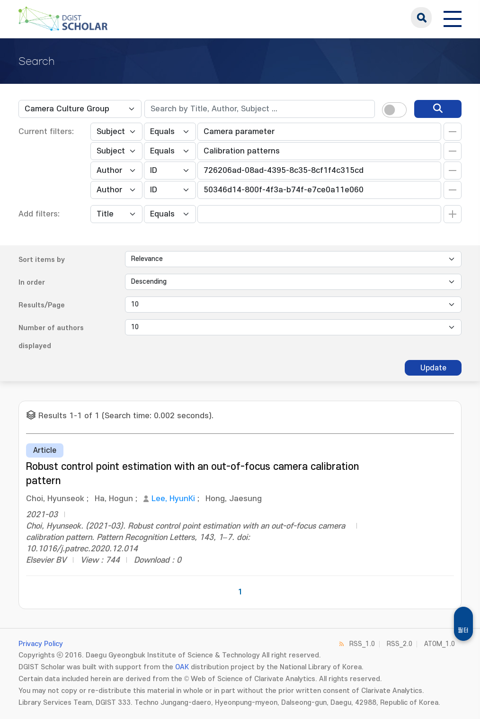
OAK (182, 667)
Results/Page (41, 305)
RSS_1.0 (362, 643)
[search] (438, 109)
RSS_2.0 (399, 643)
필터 (463, 630)
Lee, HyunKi (173, 498)
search (421, 17)
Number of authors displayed (51, 337)
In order (31, 283)
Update (433, 368)
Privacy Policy (40, 644)
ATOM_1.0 (439, 643)
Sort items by (41, 260)
